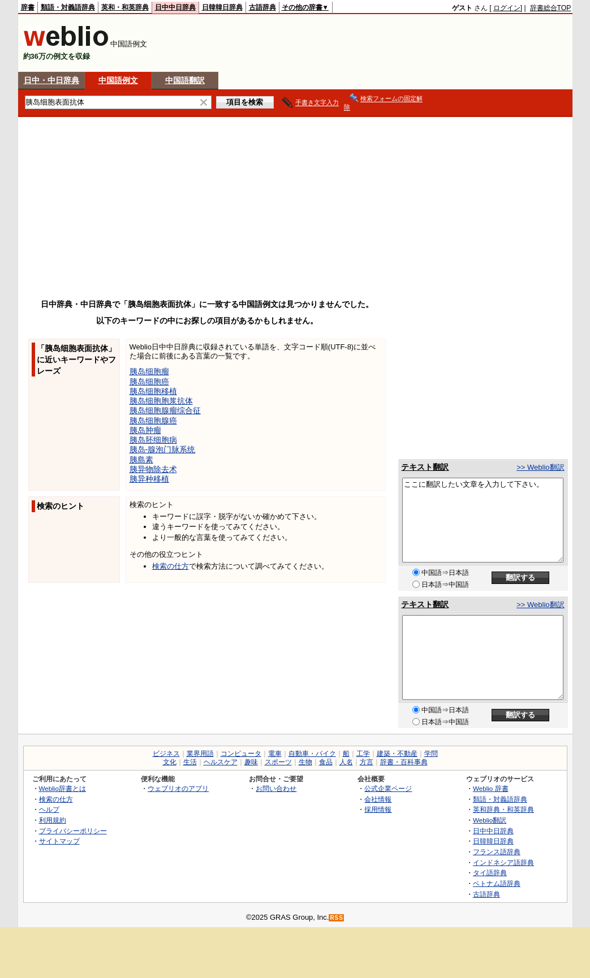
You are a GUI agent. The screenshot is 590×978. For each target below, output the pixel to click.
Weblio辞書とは (62, 788)
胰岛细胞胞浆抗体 (161, 400)
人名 (346, 762)
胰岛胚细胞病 (153, 439)
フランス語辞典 (496, 851)
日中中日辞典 (175, 7)
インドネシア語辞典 (503, 862)
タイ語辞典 (490, 872)
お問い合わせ (276, 788)
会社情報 (377, 799)
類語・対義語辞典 (68, 7)
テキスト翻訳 (425, 466)
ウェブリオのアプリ (178, 788)
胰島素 (141, 459)
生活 (190, 762)
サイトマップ (59, 841)
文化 (169, 762)
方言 (366, 762)
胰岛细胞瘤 (149, 371)
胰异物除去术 (153, 469)
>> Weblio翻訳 (540, 467)
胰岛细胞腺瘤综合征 (165, 410)
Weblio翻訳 (489, 820)
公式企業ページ (388, 788)
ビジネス (166, 753)
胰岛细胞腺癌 (153, 420)
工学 (363, 753)
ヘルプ (49, 809)
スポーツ (278, 762)
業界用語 (200, 753)
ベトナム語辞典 (496, 883)
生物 (305, 762)
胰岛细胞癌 (149, 381)
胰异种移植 (149, 478)
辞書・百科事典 (404, 762)
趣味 (251, 762)
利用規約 (52, 820)
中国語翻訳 (185, 80)
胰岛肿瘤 (145, 430)
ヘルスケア (221, 762)
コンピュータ (241, 753)
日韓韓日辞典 (222, 7)
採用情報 (377, 809)
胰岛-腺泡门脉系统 (163, 449)
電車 (275, 753)
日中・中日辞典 (51, 80)
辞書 (28, 7)
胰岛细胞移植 (153, 391)
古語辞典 (262, 7)
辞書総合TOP (550, 8)
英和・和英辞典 (125, 7)
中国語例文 (118, 80)
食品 (326, 762)
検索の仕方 (170, 566)
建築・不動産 (397, 753)
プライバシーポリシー (73, 830)
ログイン (506, 8)
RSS (336, 918)
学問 (431, 753)
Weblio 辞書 (491, 788)
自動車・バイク (312, 753)
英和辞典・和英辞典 (503, 809)
